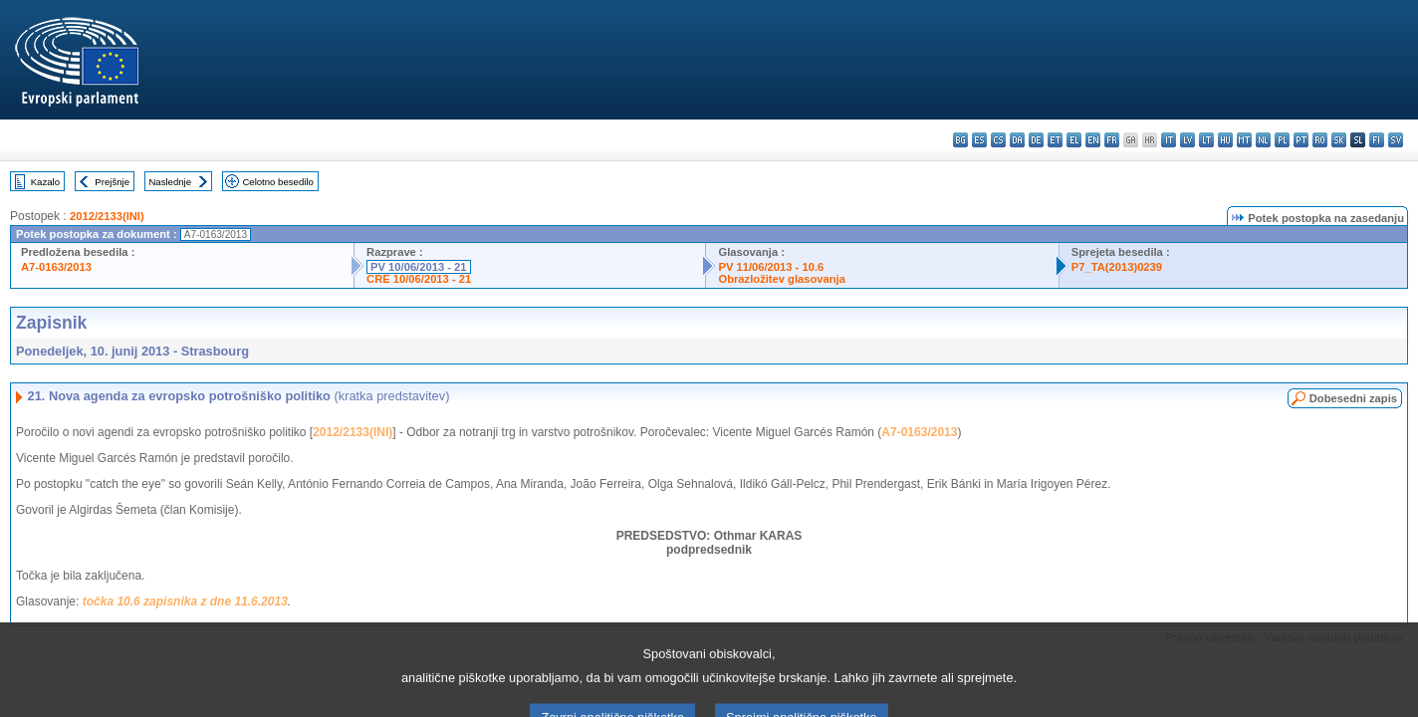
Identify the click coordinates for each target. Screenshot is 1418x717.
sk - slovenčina (1338, 139)
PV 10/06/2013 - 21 (418, 267)
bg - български (960, 139)
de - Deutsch (1036, 139)
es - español (979, 139)
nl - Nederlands (1263, 139)
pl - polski (1282, 139)
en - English (1092, 139)
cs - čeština (998, 139)
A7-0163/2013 (56, 267)
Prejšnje (112, 181)
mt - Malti (1244, 139)
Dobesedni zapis (1353, 398)
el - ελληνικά (1073, 139)
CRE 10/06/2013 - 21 (418, 279)
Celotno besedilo (277, 181)
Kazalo (45, 181)
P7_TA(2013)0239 (1116, 267)
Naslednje (169, 181)
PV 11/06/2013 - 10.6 (771, 267)
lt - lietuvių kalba (1206, 139)
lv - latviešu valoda (1187, 139)
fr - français (1111, 139)
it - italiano (1168, 139)
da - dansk (1017, 139)
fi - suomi (1376, 139)
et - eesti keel (1055, 139)
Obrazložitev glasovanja (781, 279)
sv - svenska (1395, 139)
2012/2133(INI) (107, 216)
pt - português (1301, 139)
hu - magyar (1225, 139)
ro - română (1319, 139)
